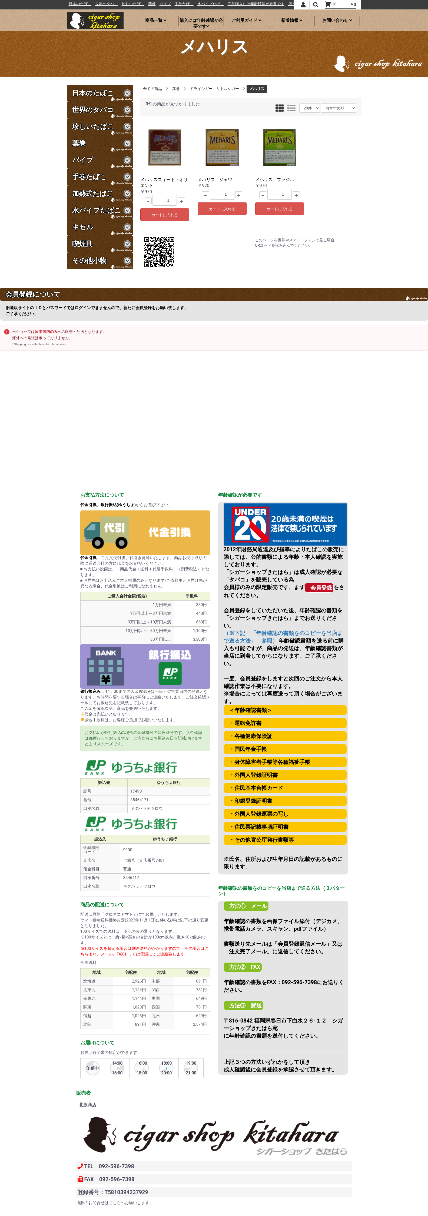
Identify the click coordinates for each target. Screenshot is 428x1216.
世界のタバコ (132, 4)
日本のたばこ (106, 4)
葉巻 (178, 4)
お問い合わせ (337, 20)
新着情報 (291, 20)
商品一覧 (155, 20)
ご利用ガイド (246, 20)
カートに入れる (164, 215)
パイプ (191, 4)
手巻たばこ (210, 4)
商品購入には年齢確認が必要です (282, 4)
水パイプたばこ (236, 4)
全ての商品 (152, 88)
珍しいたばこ (159, 4)
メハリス (256, 88)
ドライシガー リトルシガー (214, 88)
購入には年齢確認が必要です (201, 22)
